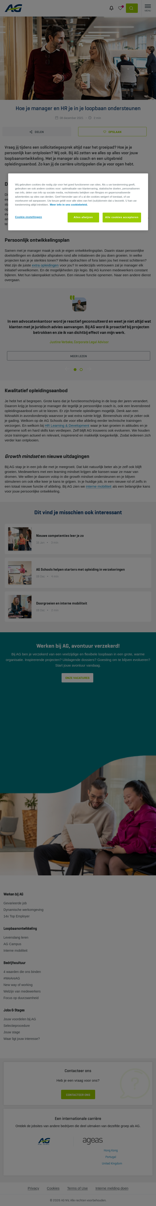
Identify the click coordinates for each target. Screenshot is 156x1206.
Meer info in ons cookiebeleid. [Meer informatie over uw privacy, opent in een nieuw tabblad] (69, 204)
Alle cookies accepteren (122, 217)
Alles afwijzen (83, 217)
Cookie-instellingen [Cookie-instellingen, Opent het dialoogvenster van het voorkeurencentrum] (28, 217)
